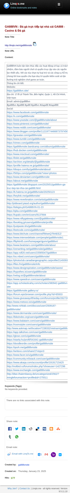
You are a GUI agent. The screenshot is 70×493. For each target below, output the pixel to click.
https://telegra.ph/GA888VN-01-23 (25, 207)
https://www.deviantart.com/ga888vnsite (28, 177)
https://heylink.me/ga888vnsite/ (23, 195)
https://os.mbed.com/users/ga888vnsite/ (28, 256)
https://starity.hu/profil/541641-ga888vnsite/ (30, 339)
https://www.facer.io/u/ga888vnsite (25, 355)
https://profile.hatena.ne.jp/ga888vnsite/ (28, 165)
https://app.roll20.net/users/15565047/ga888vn (32, 252)
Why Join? (12, 488)
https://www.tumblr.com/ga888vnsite (26, 139)
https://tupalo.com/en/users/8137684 (26, 214)
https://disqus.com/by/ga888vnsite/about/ (29, 169)
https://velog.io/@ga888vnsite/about (26, 275)
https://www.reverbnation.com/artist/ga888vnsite (32, 199)
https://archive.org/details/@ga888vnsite (28, 161)
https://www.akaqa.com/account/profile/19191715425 (35, 362)
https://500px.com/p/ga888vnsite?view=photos (32, 173)
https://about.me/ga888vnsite (22, 180)
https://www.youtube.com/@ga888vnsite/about (32, 120)
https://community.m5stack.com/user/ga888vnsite (33, 358)
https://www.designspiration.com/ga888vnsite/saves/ (35, 268)
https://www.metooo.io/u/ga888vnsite (26, 302)
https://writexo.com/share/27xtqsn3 (25, 351)
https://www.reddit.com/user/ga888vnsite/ (29, 127)
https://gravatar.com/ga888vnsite (24, 135)
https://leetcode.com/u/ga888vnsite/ (26, 230)
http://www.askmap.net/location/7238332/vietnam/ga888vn (38, 328)
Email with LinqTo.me (22, 454)
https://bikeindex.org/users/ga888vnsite (28, 317)
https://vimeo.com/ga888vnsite (23, 142)
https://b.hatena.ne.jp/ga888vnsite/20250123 (31, 192)
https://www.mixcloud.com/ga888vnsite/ (28, 154)
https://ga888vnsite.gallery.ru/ (22, 290)
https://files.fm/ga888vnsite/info (23, 264)
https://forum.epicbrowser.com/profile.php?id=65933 (35, 294)
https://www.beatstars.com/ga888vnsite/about (31, 245)
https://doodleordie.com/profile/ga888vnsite (30, 343)
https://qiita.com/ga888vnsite (22, 211)
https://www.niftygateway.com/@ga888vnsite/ (31, 218)
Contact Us (25, 488)
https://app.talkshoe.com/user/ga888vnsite (29, 332)
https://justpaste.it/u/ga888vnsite (24, 226)
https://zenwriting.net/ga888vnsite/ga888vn (30, 249)
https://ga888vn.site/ (18, 90)
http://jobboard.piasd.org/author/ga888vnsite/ (31, 203)
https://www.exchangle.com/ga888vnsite (28, 370)
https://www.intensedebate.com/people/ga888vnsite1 (35, 237)
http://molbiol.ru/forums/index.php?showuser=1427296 (36, 366)
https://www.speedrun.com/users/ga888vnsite (31, 279)
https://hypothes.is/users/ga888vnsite (27, 271)
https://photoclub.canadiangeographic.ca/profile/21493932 (38, 260)
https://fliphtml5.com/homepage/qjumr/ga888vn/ (32, 241)
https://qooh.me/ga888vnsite (22, 347)
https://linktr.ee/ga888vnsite (21, 158)
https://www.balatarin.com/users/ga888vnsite (31, 320)
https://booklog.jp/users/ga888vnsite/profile (30, 222)
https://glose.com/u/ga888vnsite (24, 336)
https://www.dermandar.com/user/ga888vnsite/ (32, 313)
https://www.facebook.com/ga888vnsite (28, 112)
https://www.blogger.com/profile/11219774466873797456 (37, 131)
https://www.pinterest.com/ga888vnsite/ (28, 123)
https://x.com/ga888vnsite (20, 116)
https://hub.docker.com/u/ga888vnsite (27, 150)
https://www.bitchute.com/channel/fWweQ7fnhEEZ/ (34, 233)
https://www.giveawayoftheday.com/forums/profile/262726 (37, 298)
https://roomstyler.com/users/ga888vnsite (29, 324)
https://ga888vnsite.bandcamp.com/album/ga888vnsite (36, 146)
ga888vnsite (23, 465)
